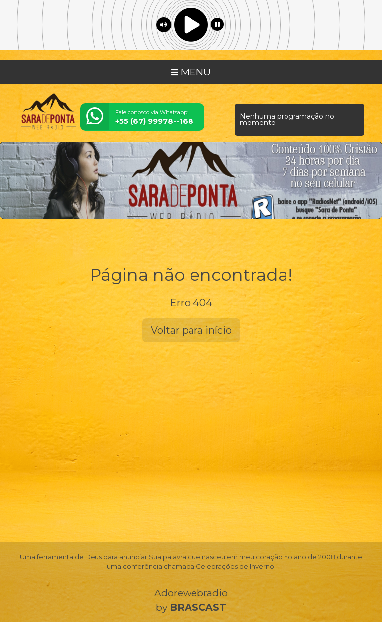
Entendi (39, 594)
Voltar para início (191, 330)
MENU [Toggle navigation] (191, 72)
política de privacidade (251, 570)
